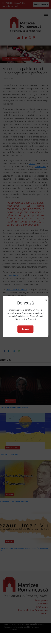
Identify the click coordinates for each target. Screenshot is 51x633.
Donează (25, 329)
